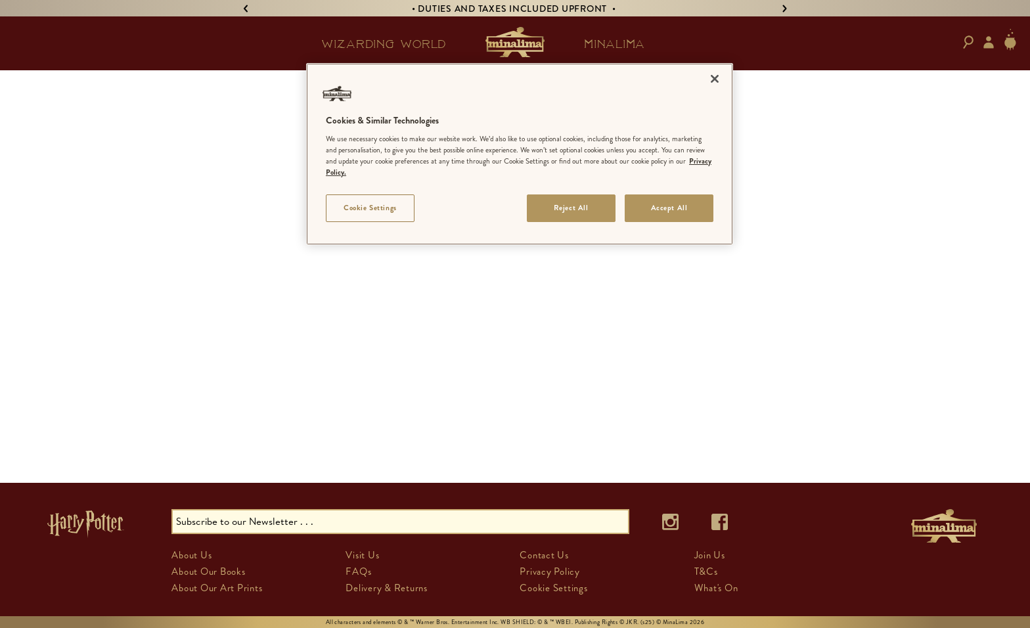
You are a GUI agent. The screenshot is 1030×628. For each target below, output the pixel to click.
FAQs (358, 571)
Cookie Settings (553, 588)
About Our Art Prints (216, 588)
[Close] (714, 78)
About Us (191, 555)
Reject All (571, 207)
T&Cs (706, 571)
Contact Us (544, 555)
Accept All (669, 207)
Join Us (709, 555)
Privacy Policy (550, 571)
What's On (716, 588)
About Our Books (208, 571)
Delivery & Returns (387, 588)
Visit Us (362, 555)
